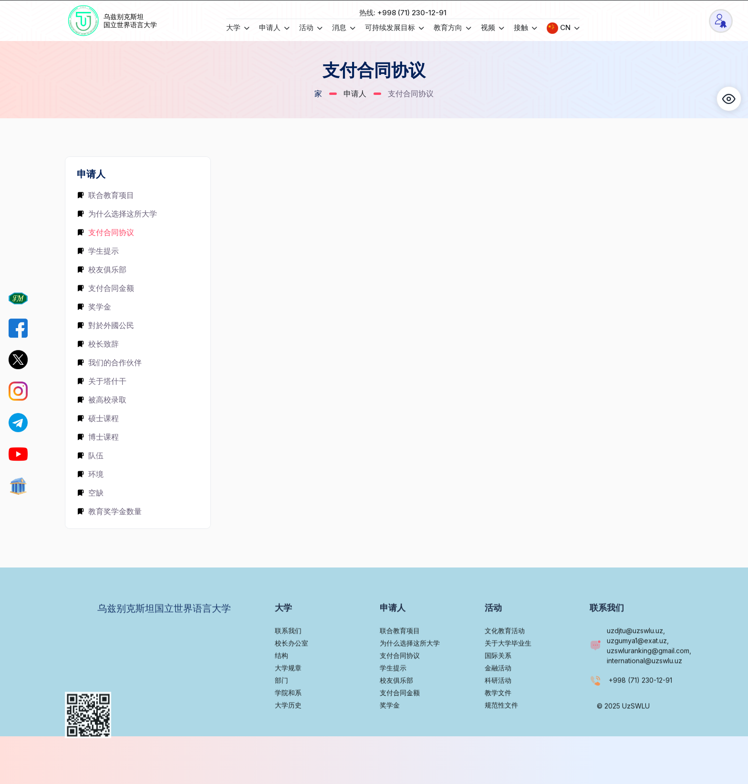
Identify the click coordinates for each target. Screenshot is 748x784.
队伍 (90, 455)
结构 (281, 681)
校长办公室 (291, 669)
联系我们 (288, 656)
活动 (310, 27)
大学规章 (288, 694)
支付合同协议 (105, 232)
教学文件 (498, 718)
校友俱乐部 (101, 269)
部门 (281, 706)
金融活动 (498, 694)
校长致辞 (98, 344)
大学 (237, 27)
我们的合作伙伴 (109, 362)
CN (563, 28)
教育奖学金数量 (109, 511)
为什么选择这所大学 (117, 213)
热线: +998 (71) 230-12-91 (403, 12)
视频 (492, 27)
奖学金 (94, 306)
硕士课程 (98, 418)
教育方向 (452, 27)
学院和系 (288, 718)
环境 (90, 474)
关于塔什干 (101, 381)
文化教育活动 (505, 656)
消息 (343, 27)
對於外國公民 (105, 325)
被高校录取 (101, 399)
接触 (525, 27)
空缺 (90, 492)
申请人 (274, 27)
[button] (729, 98)
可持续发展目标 (394, 27)
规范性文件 (501, 731)
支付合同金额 (105, 288)
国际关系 (498, 681)
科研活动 (498, 706)
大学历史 (288, 731)
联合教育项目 (105, 195)
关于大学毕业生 (508, 669)
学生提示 (98, 251)
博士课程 (98, 437)
